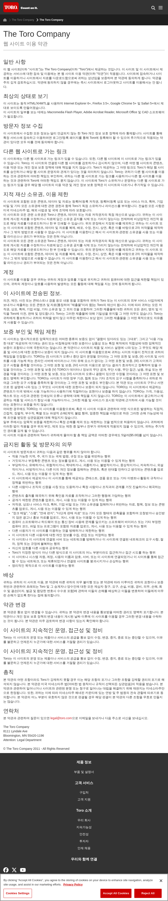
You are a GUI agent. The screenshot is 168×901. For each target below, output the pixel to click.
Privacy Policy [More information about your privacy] (73, 884)
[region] (84, 887)
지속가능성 (84, 827)
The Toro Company (21, 20)
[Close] (161, 880)
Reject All (147, 893)
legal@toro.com (61, 718)
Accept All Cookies (116, 893)
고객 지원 (84, 799)
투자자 (84, 841)
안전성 (84, 834)
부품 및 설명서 (84, 772)
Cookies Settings (18, 893)
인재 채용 (84, 848)
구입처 (84, 792)
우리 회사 (84, 820)
